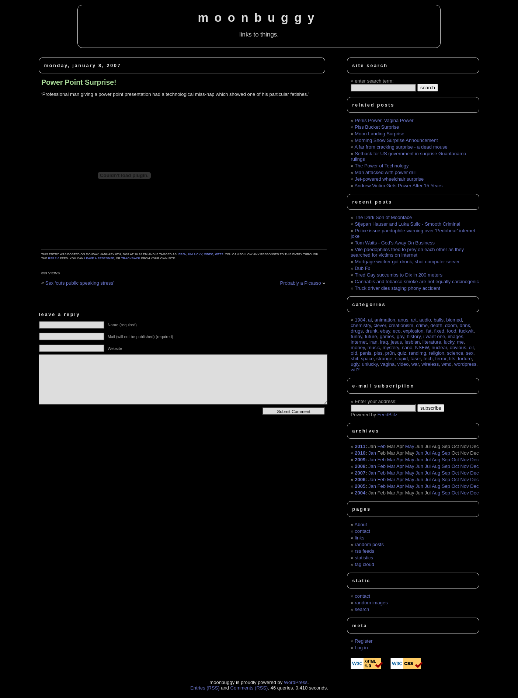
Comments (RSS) (249, 688)
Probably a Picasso (300, 283)
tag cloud (364, 564)
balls (439, 320)
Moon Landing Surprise (379, 133)
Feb (382, 446)
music (374, 347)
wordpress (465, 364)
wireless (430, 364)
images (455, 336)
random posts (369, 544)
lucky (449, 342)
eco (396, 331)
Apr (400, 459)
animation (385, 320)
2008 (360, 466)
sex (469, 353)
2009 (360, 459)
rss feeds (364, 551)
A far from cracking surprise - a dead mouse (400, 147)
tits (452, 358)
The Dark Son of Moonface (383, 217)
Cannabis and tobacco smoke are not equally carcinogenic (417, 281)
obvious (458, 347)
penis (365, 353)
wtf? (219, 254)
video (208, 254)
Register (363, 641)
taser (415, 358)
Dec (474, 459)
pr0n (182, 254)
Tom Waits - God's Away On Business (395, 243)
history (413, 336)
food (451, 331)
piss (378, 353)
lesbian (412, 342)
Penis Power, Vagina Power (384, 120)
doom (451, 325)
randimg (417, 353)
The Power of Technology (382, 166)
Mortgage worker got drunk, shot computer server (407, 261)
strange (384, 358)
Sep (446, 453)
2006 (360, 479)
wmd (446, 364)
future (371, 336)
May (409, 446)
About (360, 524)
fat (428, 331)
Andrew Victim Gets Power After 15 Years (398, 185)
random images (371, 602)
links (359, 538)
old (354, 353)
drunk (371, 331)
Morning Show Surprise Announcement (396, 140)
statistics (364, 557)
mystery (391, 347)
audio (425, 320)
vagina (387, 364)
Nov (464, 459)
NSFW (422, 347)
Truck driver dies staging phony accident (397, 288)
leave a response (99, 258)
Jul (428, 453)
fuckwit (466, 331)
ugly (355, 364)
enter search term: (374, 81)
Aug (436, 453)
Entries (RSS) (204, 688)
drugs (357, 331)
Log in (361, 647)
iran (373, 342)
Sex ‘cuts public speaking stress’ (79, 283)
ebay (385, 331)
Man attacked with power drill (386, 172)
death (436, 325)
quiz (401, 353)
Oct (455, 459)
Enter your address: (375, 401)
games (387, 336)
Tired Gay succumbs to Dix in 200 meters (398, 275)
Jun (419, 453)
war (415, 364)
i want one (434, 336)
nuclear (439, 347)
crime (422, 325)
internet (358, 342)
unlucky (195, 254)
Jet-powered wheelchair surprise (389, 179)
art (414, 320)
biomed (454, 320)
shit (354, 358)
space (367, 358)
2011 (360, 446)
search (362, 609)
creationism (401, 325)
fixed (439, 331)
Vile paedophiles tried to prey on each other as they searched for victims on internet (407, 252)
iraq (384, 342)
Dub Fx (362, 268)
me (460, 342)
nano (407, 347)
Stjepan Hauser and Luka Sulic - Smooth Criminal (407, 224)
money (358, 347)
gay (400, 336)
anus (403, 320)
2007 (360, 473)
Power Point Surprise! (79, 82)
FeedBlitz (387, 414)
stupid (401, 358)
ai (370, 320)
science (455, 353)
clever (379, 325)
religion (436, 353)
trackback (130, 258)
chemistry (361, 325)
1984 (360, 320)
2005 (360, 486)
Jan (372, 453)
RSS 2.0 (53, 258)
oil (471, 347)
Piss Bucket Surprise (377, 127)
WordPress (295, 682)
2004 (360, 493)
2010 (360, 453)
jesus (396, 342)
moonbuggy (259, 17)
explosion (413, 331)
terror (440, 358)
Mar (391, 459)
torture (465, 358)
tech (428, 358)
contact (362, 531)
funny (356, 336)
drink (465, 325)
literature (432, 342)
